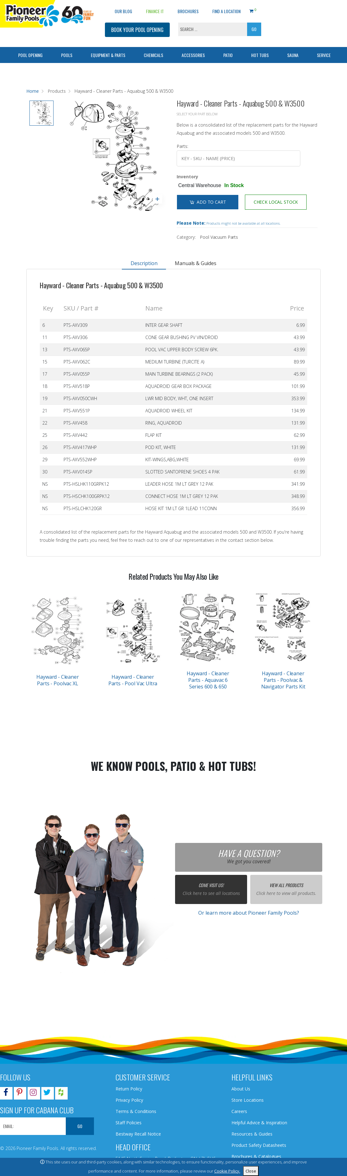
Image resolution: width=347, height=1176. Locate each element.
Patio (228, 55)
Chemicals (153, 55)
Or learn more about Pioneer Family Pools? (248, 912)
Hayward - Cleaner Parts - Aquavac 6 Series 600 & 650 (208, 680)
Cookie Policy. (227, 1171)
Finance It (155, 11)
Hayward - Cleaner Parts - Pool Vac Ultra (132, 680)
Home (32, 91)
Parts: (182, 146)
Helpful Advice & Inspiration (259, 1123)
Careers (239, 1111)
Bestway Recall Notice (138, 1134)
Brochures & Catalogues (256, 1156)
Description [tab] (144, 263)
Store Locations (247, 1100)
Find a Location (226, 11)
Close (251, 1171)
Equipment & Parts (108, 55)
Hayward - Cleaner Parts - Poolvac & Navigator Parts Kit (283, 680)
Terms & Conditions (136, 1111)
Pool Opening (30, 55)
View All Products (286, 885)
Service (324, 55)
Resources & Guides (251, 1134)
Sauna (292, 55)
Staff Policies (129, 1123)
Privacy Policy (129, 1100)
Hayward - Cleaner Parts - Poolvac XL (57, 680)
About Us (240, 1089)
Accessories (193, 55)
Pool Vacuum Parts (219, 237)
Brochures (188, 11)
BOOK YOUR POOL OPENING (137, 30)
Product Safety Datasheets (258, 1145)
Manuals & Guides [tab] (195, 263)
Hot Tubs (260, 55)
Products (57, 91)
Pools (66, 55)
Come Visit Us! (211, 885)
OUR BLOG (123, 11)
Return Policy (129, 1089)
